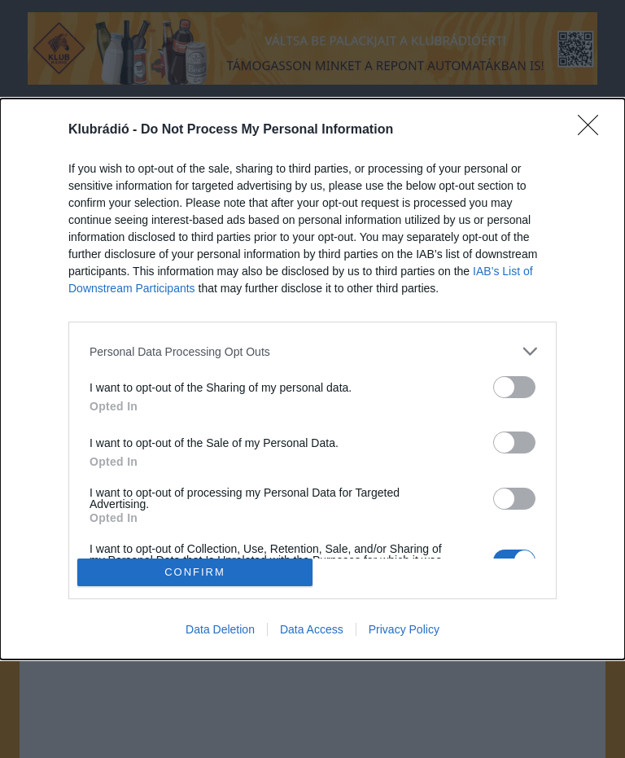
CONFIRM (194, 572)
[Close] (593, 130)
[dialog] (312, 379)
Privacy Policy (404, 629)
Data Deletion (220, 629)
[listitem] (312, 351)
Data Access (311, 629)
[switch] (514, 387)
